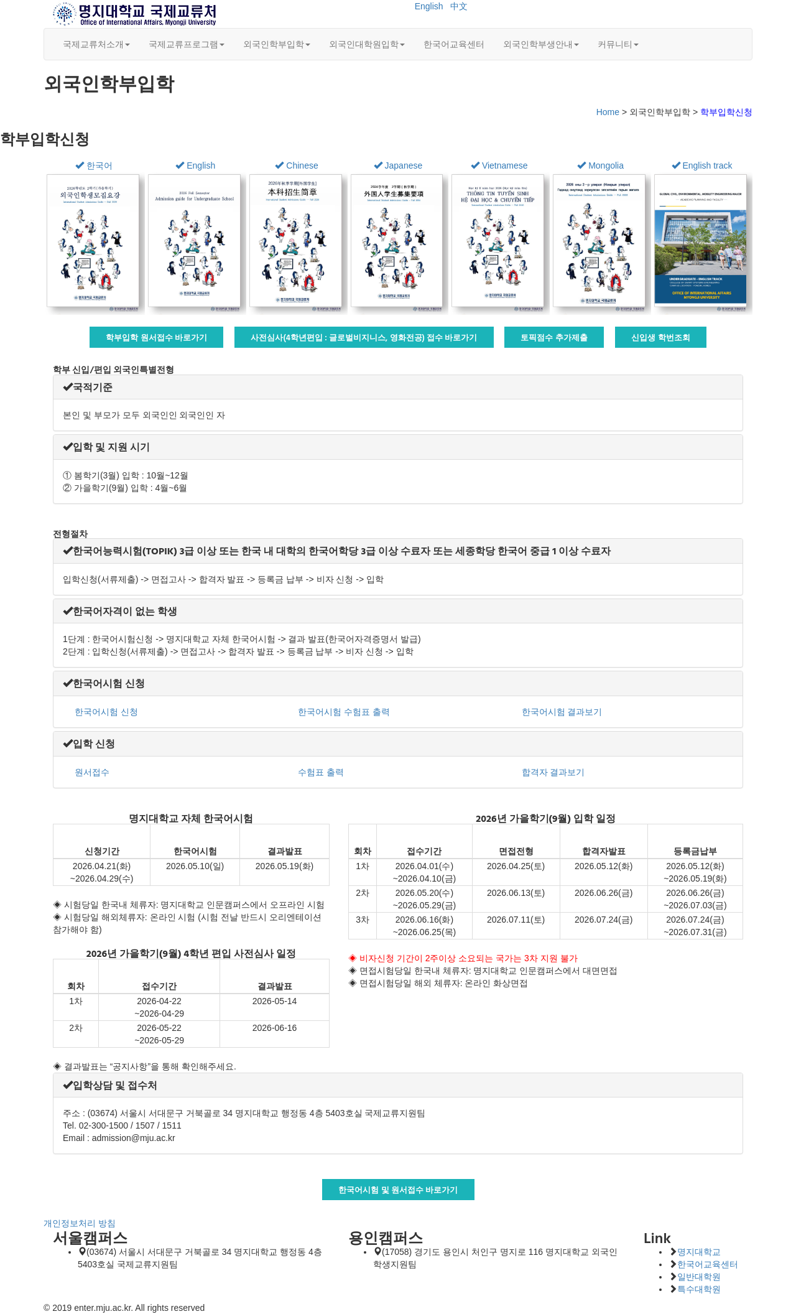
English (429, 6)
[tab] (398, 387)
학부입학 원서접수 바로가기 (156, 337)
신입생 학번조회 (660, 337)
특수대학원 (699, 1289)
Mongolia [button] (600, 165)
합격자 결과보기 (552, 772)
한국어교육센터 (453, 44)
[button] (88, 387)
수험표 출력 (319, 772)
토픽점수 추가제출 (554, 337)
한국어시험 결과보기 (561, 712)
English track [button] (702, 165)
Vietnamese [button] (499, 165)
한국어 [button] (94, 165)
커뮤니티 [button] (618, 44)
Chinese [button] (296, 165)
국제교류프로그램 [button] (186, 44)
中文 (459, 6)
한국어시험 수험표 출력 (342, 712)
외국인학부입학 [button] (276, 44)
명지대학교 (699, 1252)
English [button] (195, 165)
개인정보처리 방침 (80, 1223)
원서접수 (90, 772)
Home (607, 112)
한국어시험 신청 (105, 712)
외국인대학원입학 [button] (367, 44)
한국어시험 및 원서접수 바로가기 (398, 1189)
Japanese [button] (398, 165)
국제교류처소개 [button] (96, 44)
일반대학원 (699, 1277)
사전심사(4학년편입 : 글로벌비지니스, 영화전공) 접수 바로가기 (364, 337)
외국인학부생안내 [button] (541, 44)
